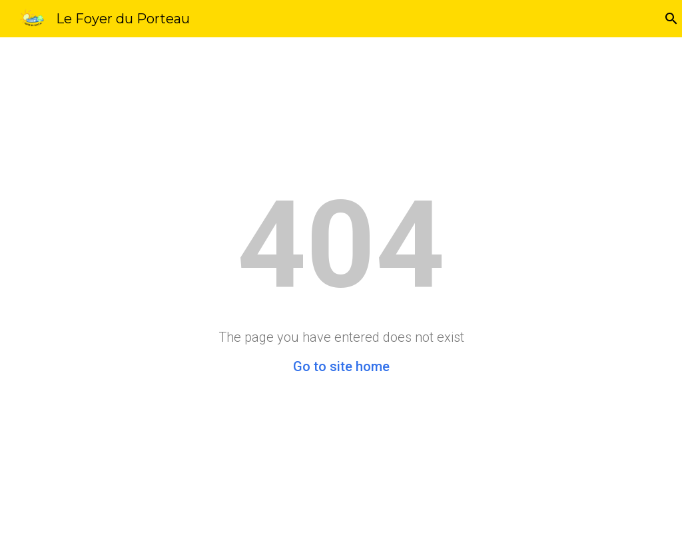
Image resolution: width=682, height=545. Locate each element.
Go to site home (341, 366)
